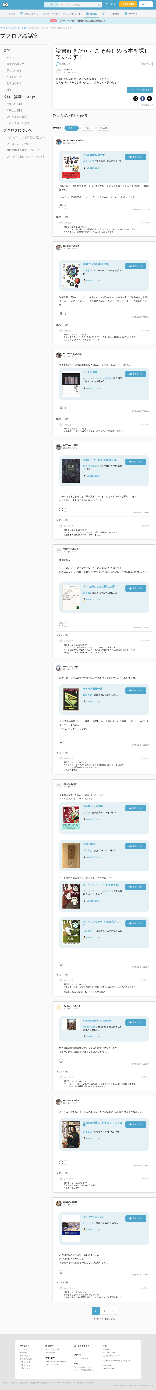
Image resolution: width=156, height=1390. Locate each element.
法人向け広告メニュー (111, 1356)
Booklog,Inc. (133, 1385)
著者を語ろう (14, 83)
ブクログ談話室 (26, 1359)
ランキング (24, 1349)
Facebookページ (109, 1369)
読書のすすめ (25, 1368)
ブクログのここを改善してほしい (26, 137)
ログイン (146, 4)
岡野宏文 (87, 850)
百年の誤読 (89, 844)
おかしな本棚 (90, 372)
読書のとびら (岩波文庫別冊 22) (100, 459)
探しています (14, 70)
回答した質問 (14, 110)
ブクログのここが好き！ (21, 143)
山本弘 (86, 270)
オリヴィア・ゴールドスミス (98, 891)
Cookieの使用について (45, 1383)
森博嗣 (86, 592)
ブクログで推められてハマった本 (26, 156)
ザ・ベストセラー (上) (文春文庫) (101, 885)
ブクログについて (81, 1349)
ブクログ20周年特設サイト (84, 1370)
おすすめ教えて (15, 64)
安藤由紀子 (88, 930)
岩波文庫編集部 (91, 466)
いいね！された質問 (18, 123)
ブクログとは (110, 4)
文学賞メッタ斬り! (93, 806)
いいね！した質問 (17, 116)
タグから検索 (50, 1352)
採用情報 (90, 1383)
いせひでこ (88, 1223)
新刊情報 (23, 1352)
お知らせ (106, 1349)
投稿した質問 (14, 103)
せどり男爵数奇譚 (92, 688)
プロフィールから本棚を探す (56, 1361)
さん (68, 69)
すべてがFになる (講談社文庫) (99, 586)
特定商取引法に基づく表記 (22, 1383)
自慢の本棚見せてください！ (23, 150)
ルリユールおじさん (94, 1216)
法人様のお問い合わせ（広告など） (117, 1361)
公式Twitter (107, 1365)
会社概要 (81, 1383)
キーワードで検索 (52, 1349)
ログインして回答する (139, 90)
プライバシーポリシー (65, 1383)
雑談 (9, 89)
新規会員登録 (128, 4)
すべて (10, 57)
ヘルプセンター (109, 1352)
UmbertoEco (89, 1026)
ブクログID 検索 (51, 1365)
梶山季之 (87, 695)
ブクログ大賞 (25, 1362)
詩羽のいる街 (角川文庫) (96, 264)
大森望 (86, 812)
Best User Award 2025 (82, 1367)
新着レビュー (25, 1356)
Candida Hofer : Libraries (97, 1020)
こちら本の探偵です (94, 155)
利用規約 (5, 1383)
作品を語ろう (14, 76)
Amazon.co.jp (93, 168)
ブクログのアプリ (81, 1358)
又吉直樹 (87, 1131)
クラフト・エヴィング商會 (97, 378)
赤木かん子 (88, 161)
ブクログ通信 (25, 1365)
